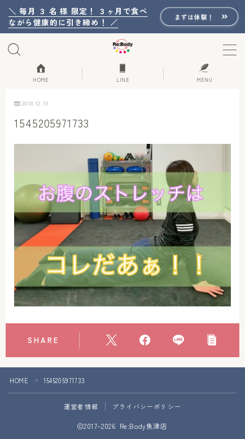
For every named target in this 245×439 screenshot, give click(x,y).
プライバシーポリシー (146, 406)
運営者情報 (81, 406)
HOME (19, 380)
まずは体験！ (194, 16)
